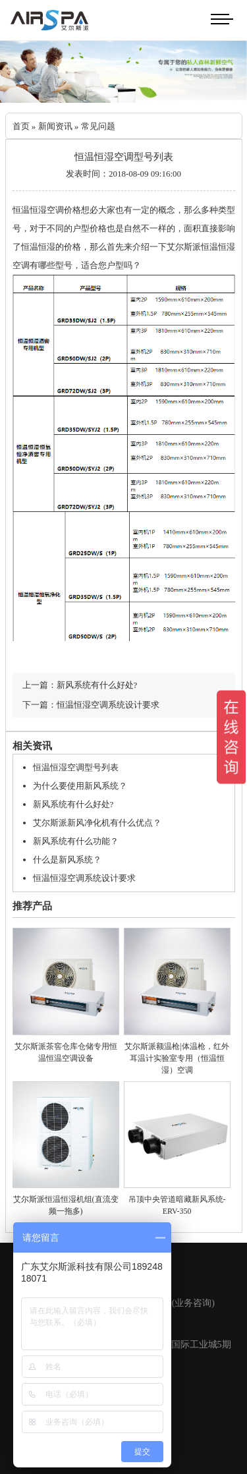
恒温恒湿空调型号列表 (76, 767)
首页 (21, 126)
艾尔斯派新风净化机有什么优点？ (97, 823)
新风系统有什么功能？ (76, 841)
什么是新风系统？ (67, 860)
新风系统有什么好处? (73, 804)
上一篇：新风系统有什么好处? (80, 685)
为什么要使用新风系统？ (80, 786)
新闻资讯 (55, 126)
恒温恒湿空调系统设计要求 (84, 878)
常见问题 (98, 126)
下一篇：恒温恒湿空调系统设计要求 (90, 705)
